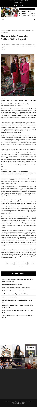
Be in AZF (16, 2)
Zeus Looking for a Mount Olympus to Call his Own (15, 294)
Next (33, 263)
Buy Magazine (19, 401)
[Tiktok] (18, 5)
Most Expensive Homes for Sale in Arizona (13, 291)
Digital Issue (12, 401)
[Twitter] (16, 5)
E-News (21, 2)
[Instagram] (20, 5)
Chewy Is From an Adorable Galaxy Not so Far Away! (16, 287)
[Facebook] (14, 5)
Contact (21, 0)
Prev (12, 263)
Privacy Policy (30, 401)
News (26, 0)
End (19, 266)
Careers (19, 402)
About (8, 401)
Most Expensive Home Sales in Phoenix (12, 284)
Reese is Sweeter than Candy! (9, 297)
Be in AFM (8, 30)
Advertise (16, 0)
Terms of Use (14, 402)
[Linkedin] (22, 5)
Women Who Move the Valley (18, 30)
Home (10, 0)
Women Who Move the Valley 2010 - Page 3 (14, 38)
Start (7, 263)
